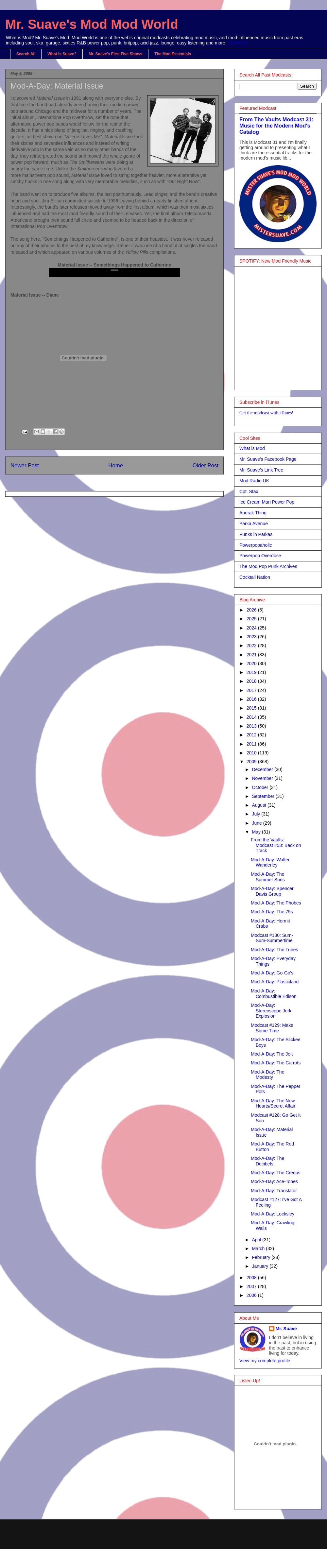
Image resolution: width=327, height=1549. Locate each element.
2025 (252, 618)
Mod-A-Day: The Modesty (267, 1074)
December (263, 769)
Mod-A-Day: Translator (274, 1190)
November (263, 778)
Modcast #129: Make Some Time (272, 1028)
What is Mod (252, 448)
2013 (252, 726)
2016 (252, 699)
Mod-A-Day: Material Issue (56, 85)
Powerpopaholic (255, 545)
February (261, 1257)
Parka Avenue (253, 523)
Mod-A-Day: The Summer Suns (268, 876)
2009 (252, 761)
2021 (252, 654)
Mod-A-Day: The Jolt (272, 1054)
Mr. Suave (286, 1328)
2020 (252, 663)
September (263, 796)
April (257, 1239)
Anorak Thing (253, 512)
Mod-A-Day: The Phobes (276, 902)
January (260, 1266)
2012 (252, 734)
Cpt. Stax (248, 491)
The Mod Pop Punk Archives (268, 566)
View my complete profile (264, 1360)
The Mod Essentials (172, 54)
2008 (252, 1277)
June (257, 823)
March (259, 1248)
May (257, 832)
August (259, 805)
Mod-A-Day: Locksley (272, 1213)
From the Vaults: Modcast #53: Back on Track (276, 845)
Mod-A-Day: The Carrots (276, 1062)
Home (115, 465)
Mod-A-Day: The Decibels (267, 1161)
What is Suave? (62, 54)
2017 (252, 690)
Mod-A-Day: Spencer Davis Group (272, 891)
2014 (252, 717)
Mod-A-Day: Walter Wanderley (270, 862)
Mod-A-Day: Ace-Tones (274, 1181)
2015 (252, 708)
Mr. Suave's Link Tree (261, 470)
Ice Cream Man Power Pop (266, 502)
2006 (252, 1295)
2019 (252, 672)
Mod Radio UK (254, 480)
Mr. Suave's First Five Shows (115, 54)
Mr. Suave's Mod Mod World (91, 24)
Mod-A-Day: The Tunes (274, 949)
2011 (252, 744)
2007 (252, 1286)
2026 (252, 609)
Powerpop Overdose (260, 555)
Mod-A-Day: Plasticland (275, 981)
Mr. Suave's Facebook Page (268, 459)
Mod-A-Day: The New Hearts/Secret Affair (273, 1103)
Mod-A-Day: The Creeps (275, 1172)
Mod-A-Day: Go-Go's (272, 972)
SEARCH (237, 42)
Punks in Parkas (255, 534)
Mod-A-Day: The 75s (272, 911)
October (260, 787)
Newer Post (24, 465)
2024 (252, 627)
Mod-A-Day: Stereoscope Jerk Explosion (271, 1011)
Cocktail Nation (254, 577)
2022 (252, 645)
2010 (252, 752)
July (256, 814)
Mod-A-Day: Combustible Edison (274, 993)
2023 (252, 636)
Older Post (205, 465)
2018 (252, 681)
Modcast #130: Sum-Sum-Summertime (272, 938)
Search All (25, 54)
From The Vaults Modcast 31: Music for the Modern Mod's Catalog (276, 125)
